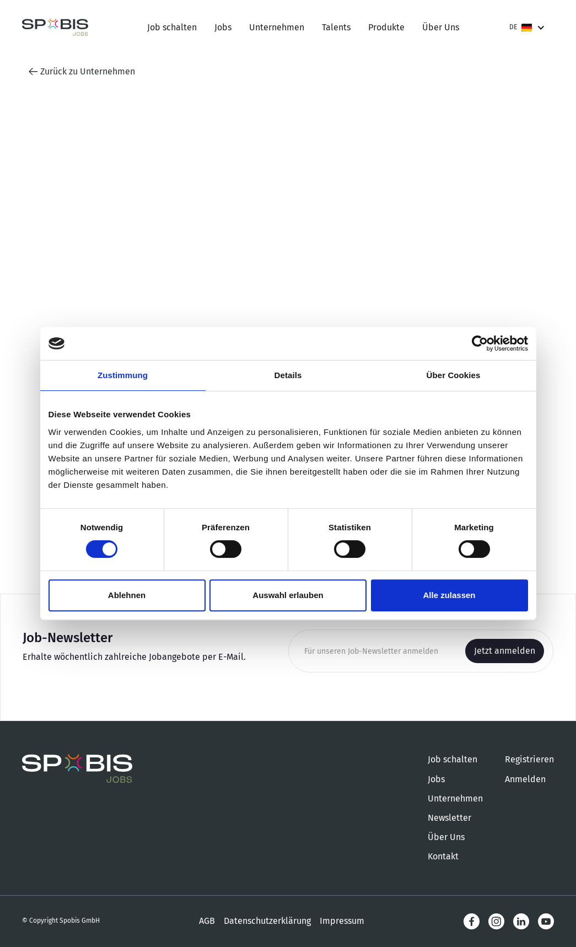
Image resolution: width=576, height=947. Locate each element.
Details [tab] (288, 375)
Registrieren (529, 759)
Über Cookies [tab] (454, 375)
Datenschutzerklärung (267, 921)
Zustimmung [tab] (123, 375)
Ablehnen (127, 595)
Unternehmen (276, 27)
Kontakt (443, 856)
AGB (207, 921)
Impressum (342, 921)
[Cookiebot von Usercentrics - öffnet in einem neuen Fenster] (480, 343)
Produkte (386, 27)
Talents (336, 27)
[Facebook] (472, 921)
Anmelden (525, 779)
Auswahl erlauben (287, 595)
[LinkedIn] (521, 921)
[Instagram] (496, 921)
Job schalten (172, 27)
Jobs (223, 27)
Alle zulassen (449, 595)
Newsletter (449, 818)
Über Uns (440, 27)
